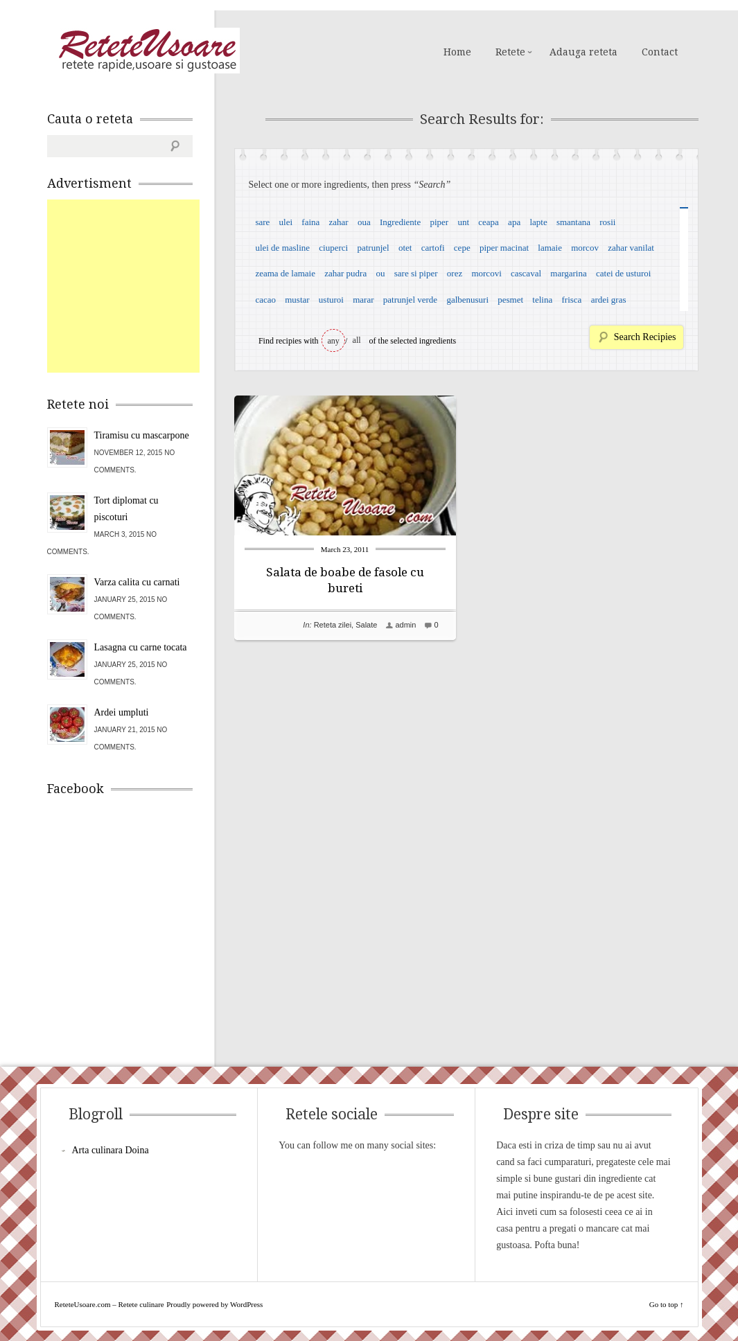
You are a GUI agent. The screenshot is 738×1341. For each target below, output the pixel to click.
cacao (265, 299)
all (357, 340)
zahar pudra (345, 273)
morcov (585, 247)
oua (364, 222)
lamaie (550, 247)
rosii (607, 222)
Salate (366, 625)
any (334, 341)
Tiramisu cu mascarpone (141, 435)
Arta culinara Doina (110, 1150)
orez (454, 273)
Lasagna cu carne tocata (140, 647)
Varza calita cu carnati (137, 582)
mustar (297, 299)
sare (262, 222)
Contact (660, 51)
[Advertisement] (151, 286)
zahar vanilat (631, 247)
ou (380, 273)
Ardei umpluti (121, 712)
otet (405, 247)
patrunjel (373, 247)
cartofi (433, 247)
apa (514, 222)
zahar (339, 222)
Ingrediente (400, 222)
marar (363, 299)
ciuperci (333, 247)
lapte (538, 222)
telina (542, 299)
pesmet (510, 299)
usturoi (331, 299)
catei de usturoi (623, 273)
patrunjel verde (410, 299)
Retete (510, 51)
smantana (573, 222)
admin (405, 625)
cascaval (526, 273)
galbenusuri (467, 299)
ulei (286, 222)
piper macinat (504, 247)
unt (463, 222)
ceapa (488, 222)
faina (310, 222)
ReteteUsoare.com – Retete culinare (147, 50)
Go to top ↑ (666, 1304)
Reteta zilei (332, 625)
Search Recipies (645, 337)
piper (439, 222)
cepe (462, 247)
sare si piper (416, 273)
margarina (568, 273)
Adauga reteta (583, 51)
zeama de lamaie (285, 273)
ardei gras (608, 299)
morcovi (486, 273)
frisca (572, 299)
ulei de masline (282, 247)
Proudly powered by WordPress (214, 1304)
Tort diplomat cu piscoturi (126, 508)
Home (457, 51)
